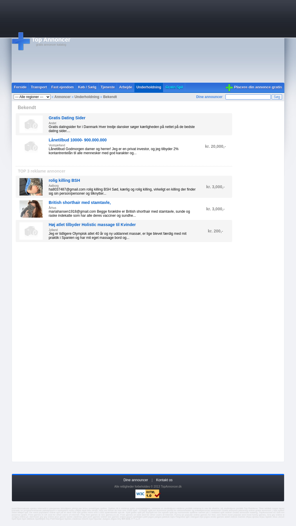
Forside (20, 87)
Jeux (274, 517)
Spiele (268, 517)
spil (26, 512)
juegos (158, 517)
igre (187, 517)
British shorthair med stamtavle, (80, 202)
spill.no (152, 510)
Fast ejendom (62, 87)
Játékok (30, 519)
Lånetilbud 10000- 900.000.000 (78, 140)
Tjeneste (108, 87)
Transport (39, 87)
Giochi (85, 519)
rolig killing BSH (64, 180)
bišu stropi (92, 510)
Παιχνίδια (180, 517)
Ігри (91, 519)
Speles (67, 519)
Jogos (114, 519)
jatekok (165, 517)
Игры (249, 517)
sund (14, 508)
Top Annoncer (51, 39)
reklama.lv (198, 508)
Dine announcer (209, 97)
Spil (24, 519)
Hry (119, 519)
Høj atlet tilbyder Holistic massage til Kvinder (92, 224)
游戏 (128, 519)
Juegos (106, 519)
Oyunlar (97, 519)
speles (33, 508)
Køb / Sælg (87, 87)
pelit (145, 517)
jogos (151, 517)
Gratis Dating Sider (67, 117)
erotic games (217, 517)
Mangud (59, 519)
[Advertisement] (167, 41)
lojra (172, 517)
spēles (103, 508)
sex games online (117, 517)
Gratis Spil (174, 87)
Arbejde (125, 87)
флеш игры (258, 517)
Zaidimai (76, 519)
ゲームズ (135, 519)
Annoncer (62, 97)
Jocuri (281, 517)
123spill (143, 510)
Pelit (52, 519)
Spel (19, 519)
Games (242, 517)
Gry (48, 519)
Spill (14, 519)
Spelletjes (40, 519)
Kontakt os (164, 480)
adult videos (231, 517)
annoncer (216, 510)
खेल (123, 519)
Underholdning (148, 87)
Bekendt (110, 97)
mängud (194, 517)
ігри (202, 517)
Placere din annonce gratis (258, 87)
